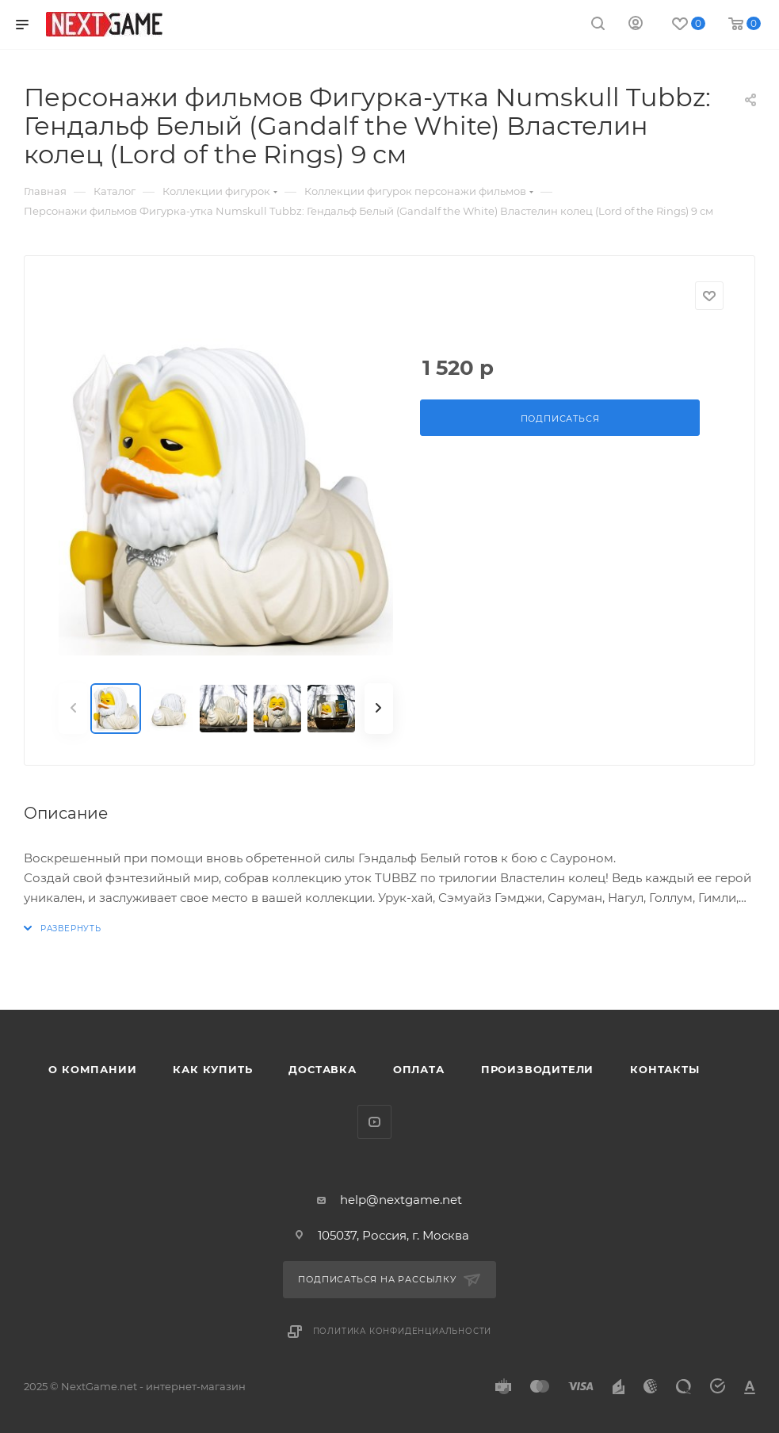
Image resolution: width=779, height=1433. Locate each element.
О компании (92, 1069)
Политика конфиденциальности (402, 1331)
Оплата (419, 1069)
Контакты (664, 1069)
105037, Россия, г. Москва (393, 1235)
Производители (537, 1069)
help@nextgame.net (401, 1199)
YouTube (374, 1122)
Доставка (322, 1069)
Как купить (212, 1069)
